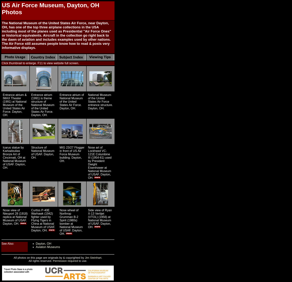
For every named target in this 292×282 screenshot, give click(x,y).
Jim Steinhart (93, 257)
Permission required (65, 260)
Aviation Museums (48, 247)
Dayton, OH (43, 243)
